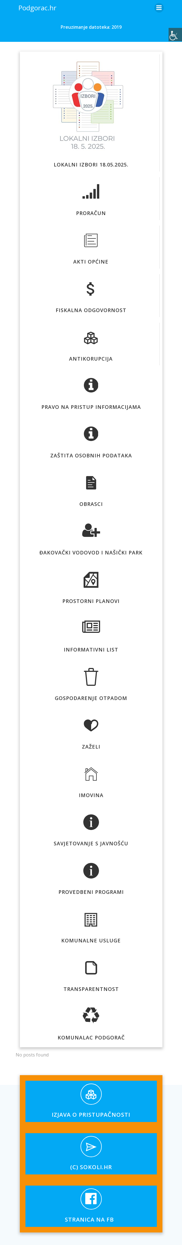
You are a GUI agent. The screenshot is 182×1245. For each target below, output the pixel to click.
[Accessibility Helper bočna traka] (175, 34)
